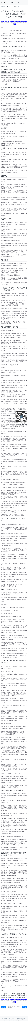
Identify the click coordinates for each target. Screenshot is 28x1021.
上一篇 (3, 1007)
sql (13, 995)
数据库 (20, 994)
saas (2, 994)
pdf (6, 997)
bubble (14, 997)
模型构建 (19, 997)
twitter (9, 994)
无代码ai (7, 995)
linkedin (3, 995)
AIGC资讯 (8, 6)
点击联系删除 (21, 1020)
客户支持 (10, 997)
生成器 (25, 995)
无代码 (5, 994)
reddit (12, 994)
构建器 (21, 995)
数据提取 (3, 997)
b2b (11, 995)
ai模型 (23, 994)
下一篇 (24, 1007)
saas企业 (16, 995)
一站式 (23, 997)
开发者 (16, 994)
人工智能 (10, 2)
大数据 (17, 2)
